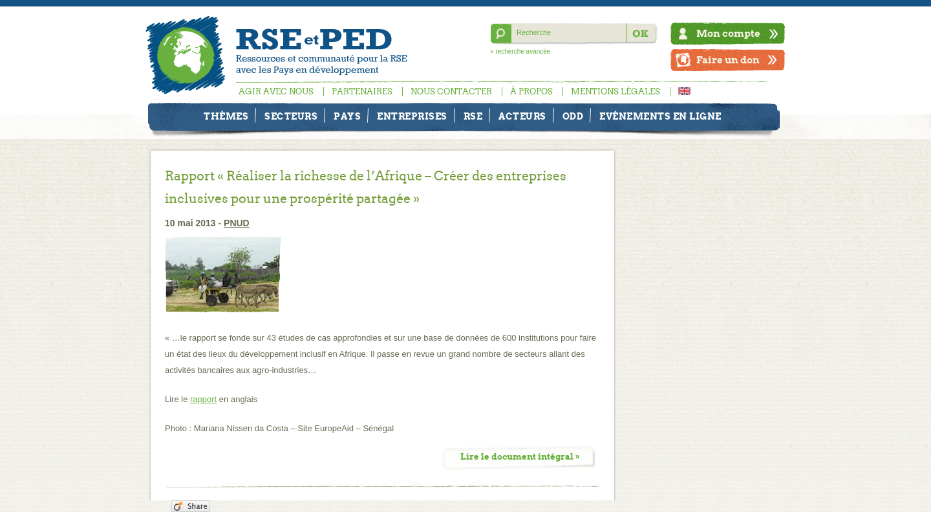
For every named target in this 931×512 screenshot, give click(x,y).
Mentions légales (615, 91)
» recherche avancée (520, 51)
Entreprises (412, 116)
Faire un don (728, 60)
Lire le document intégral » (520, 456)
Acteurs (522, 116)
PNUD (237, 223)
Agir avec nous (276, 91)
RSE (473, 116)
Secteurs (290, 116)
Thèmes (226, 116)
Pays (347, 116)
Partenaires (362, 91)
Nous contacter (451, 91)
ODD (573, 116)
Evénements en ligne (660, 116)
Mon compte (728, 33)
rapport (203, 399)
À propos (531, 91)
